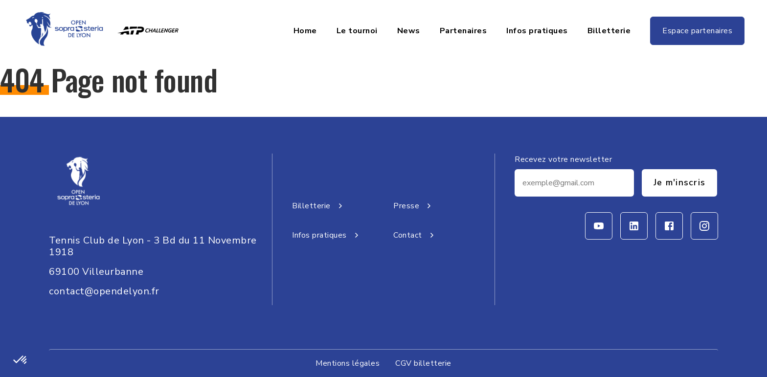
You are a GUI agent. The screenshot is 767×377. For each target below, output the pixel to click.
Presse (414, 206)
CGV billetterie (423, 363)
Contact (415, 235)
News (408, 30)
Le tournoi (357, 30)
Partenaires (463, 30)
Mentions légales (348, 363)
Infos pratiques (537, 30)
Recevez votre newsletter (563, 159)
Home (305, 30)
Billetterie (609, 30)
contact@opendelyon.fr (104, 291)
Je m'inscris (679, 182)
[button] (20, 360)
